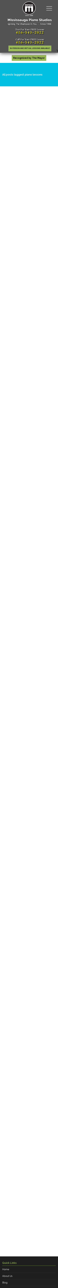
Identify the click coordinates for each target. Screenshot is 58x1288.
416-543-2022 (30, 32)
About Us (7, 1276)
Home (5, 1269)
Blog (4, 1282)
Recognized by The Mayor (29, 58)
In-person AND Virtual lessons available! (30, 48)
